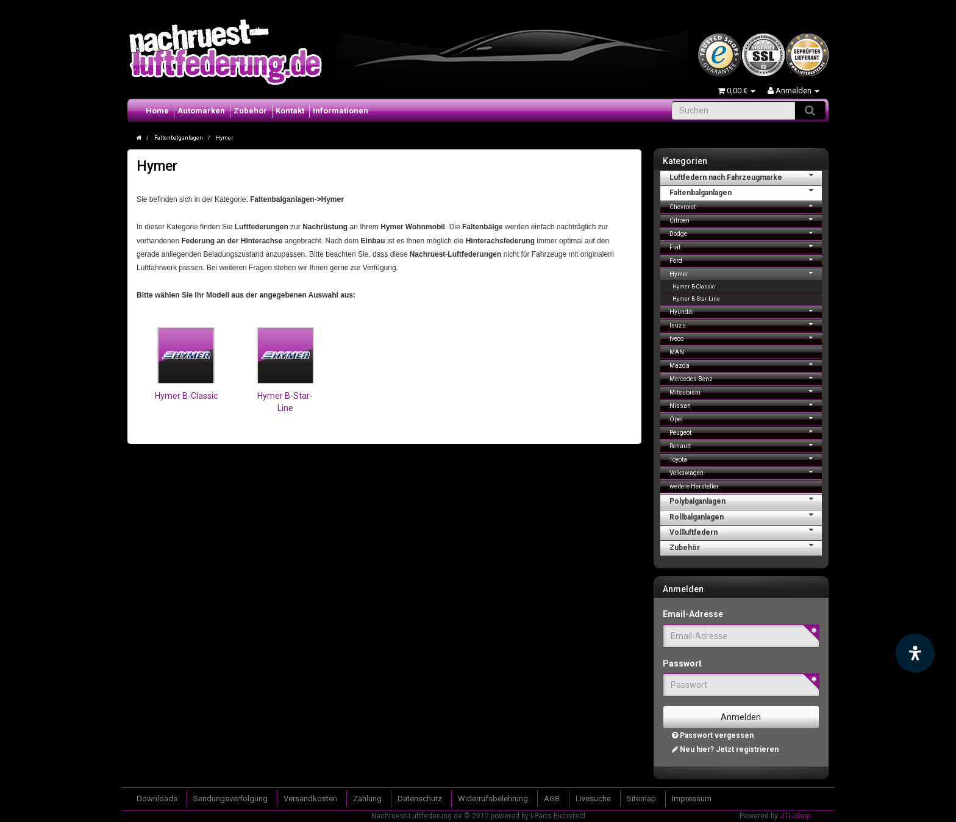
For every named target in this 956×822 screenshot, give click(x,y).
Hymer (745, 272)
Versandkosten (310, 798)
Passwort (682, 663)
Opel (745, 418)
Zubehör (250, 110)
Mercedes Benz (745, 377)
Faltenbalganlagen (745, 191)
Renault (745, 444)
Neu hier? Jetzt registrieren (725, 749)
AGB (552, 798)
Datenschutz (420, 798)
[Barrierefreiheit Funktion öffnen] (915, 653)
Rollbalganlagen (745, 515)
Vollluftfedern (745, 531)
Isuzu (745, 324)
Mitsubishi (745, 391)
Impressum (692, 798)
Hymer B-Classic (186, 396)
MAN (676, 352)
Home (157, 110)
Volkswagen (745, 471)
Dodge (745, 232)
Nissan (745, 404)
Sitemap (641, 798)
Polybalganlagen (745, 500)
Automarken (201, 110)
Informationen (340, 110)
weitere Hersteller (694, 486)
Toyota (745, 458)
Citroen (745, 219)
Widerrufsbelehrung (493, 798)
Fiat (745, 246)
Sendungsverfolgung (230, 798)
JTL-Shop (795, 816)
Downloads (157, 798)
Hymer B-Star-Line (696, 299)
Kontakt (290, 110)
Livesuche (593, 798)
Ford (745, 259)
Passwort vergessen (713, 735)
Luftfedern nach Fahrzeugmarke (745, 176)
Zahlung (367, 798)
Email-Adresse (693, 614)
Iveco (745, 337)
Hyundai (745, 310)
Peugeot (745, 431)
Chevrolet (745, 205)
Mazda (745, 364)
